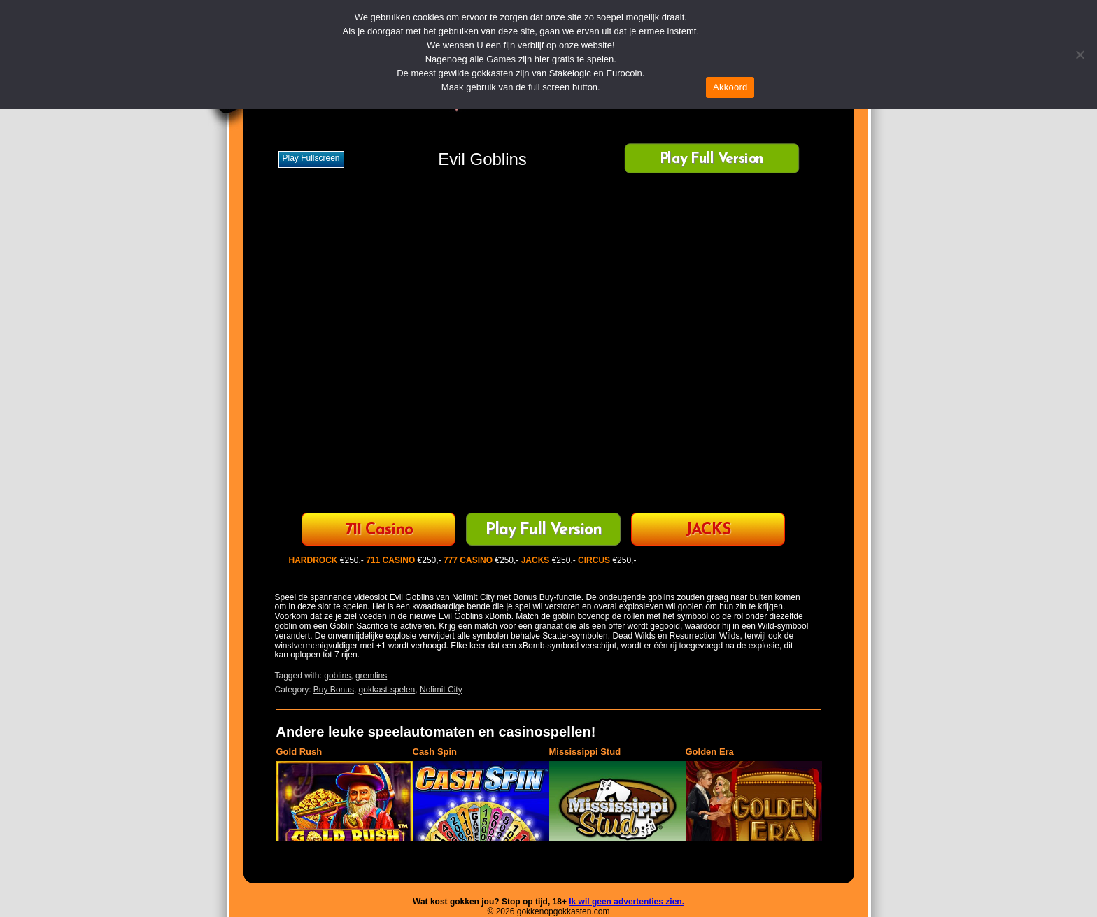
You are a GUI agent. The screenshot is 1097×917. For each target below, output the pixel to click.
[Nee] (1080, 55)
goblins (337, 676)
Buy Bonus (333, 690)
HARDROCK (313, 560)
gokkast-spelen (387, 690)
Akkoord (730, 87)
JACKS (708, 531)
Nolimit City (441, 690)
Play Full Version (711, 159)
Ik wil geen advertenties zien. (626, 902)
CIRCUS (594, 560)
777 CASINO (468, 560)
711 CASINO (390, 560)
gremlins (371, 676)
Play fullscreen (311, 158)
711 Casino (379, 531)
